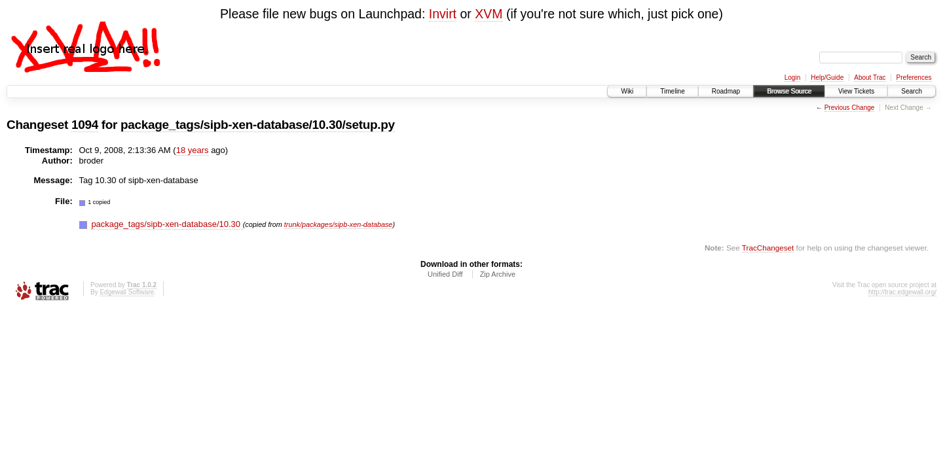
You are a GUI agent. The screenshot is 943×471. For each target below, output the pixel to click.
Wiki (627, 91)
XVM (488, 14)
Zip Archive (497, 274)
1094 (84, 124)
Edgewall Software (127, 292)
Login (792, 77)
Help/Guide (827, 77)
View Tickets (856, 91)
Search (911, 91)
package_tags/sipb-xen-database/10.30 (166, 224)
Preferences (914, 77)
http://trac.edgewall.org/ (902, 292)
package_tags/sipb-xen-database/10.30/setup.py (257, 124)
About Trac (869, 77)
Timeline (672, 91)
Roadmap (726, 91)
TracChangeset (768, 247)
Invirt (442, 14)
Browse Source (789, 91)
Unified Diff (445, 274)
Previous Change (849, 107)
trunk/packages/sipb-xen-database (338, 224)
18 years (192, 150)
